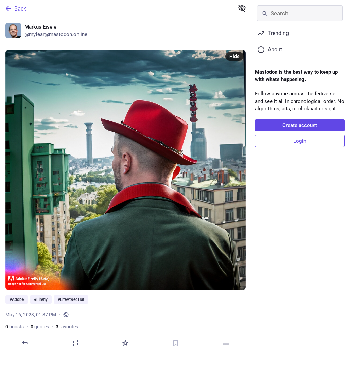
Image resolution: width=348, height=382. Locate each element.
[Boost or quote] (75, 343)
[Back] (116, 8)
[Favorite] (125, 343)
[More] (226, 344)
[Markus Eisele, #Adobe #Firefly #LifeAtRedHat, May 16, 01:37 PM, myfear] (125, 184)
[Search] (300, 13)
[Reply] (25, 343)
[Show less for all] (242, 8)
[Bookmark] (176, 343)
